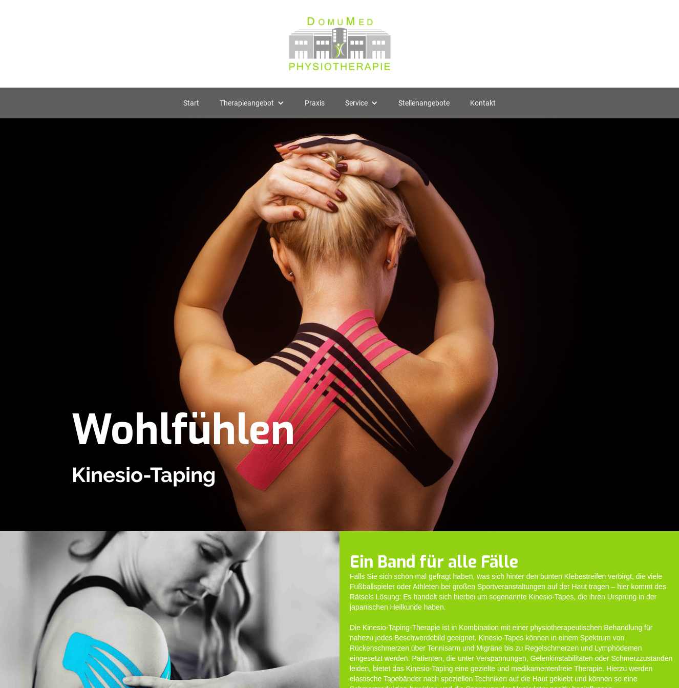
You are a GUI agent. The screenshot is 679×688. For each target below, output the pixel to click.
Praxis (315, 103)
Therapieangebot (247, 103)
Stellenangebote (424, 103)
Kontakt (483, 103)
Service (356, 103)
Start (191, 103)
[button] (251, 103)
